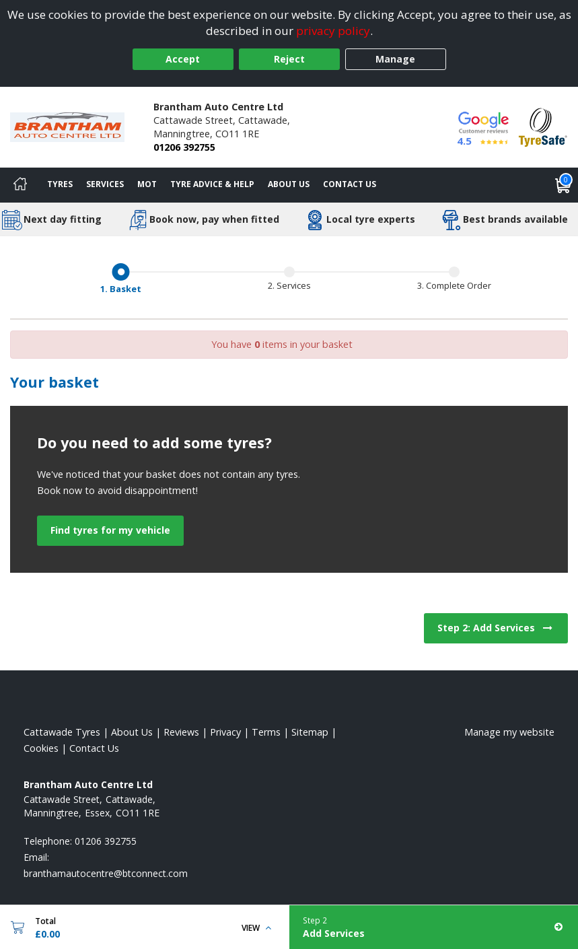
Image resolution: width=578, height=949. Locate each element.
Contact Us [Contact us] (349, 184)
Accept (183, 58)
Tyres (60, 184)
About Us (289, 184)
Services (105, 184)
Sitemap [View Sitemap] (309, 732)
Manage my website (509, 732)
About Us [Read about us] (132, 732)
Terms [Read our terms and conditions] (266, 732)
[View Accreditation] (543, 126)
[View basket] (563, 185)
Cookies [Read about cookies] (41, 748)
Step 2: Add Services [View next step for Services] (495, 627)
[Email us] (106, 873)
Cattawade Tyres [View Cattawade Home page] (62, 732)
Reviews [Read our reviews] (181, 732)
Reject (289, 58)
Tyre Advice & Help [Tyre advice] (212, 184)
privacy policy (333, 30)
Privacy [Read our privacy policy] (225, 732)
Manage (395, 58)
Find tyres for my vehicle (110, 530)
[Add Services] (434, 927)
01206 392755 (184, 147)
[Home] (20, 185)
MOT (147, 184)
